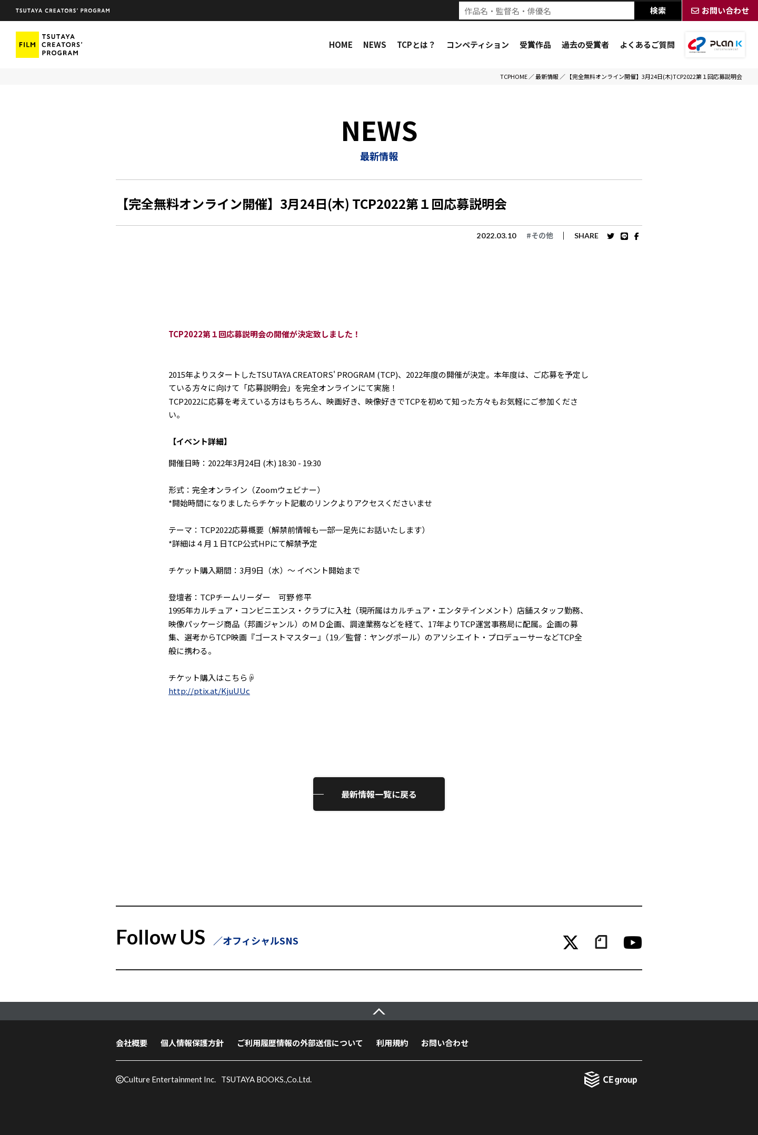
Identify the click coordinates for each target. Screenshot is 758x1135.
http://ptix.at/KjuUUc (209, 690)
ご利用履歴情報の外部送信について (300, 1042)
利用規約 (392, 1042)
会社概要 (131, 1042)
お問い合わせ (444, 1042)
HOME (341, 44)
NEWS (374, 44)
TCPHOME (513, 76)
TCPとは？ (416, 44)
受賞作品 (535, 44)
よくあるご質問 (647, 44)
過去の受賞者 (585, 44)
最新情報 (546, 76)
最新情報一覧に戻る (379, 794)
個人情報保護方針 (192, 1042)
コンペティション (477, 44)
